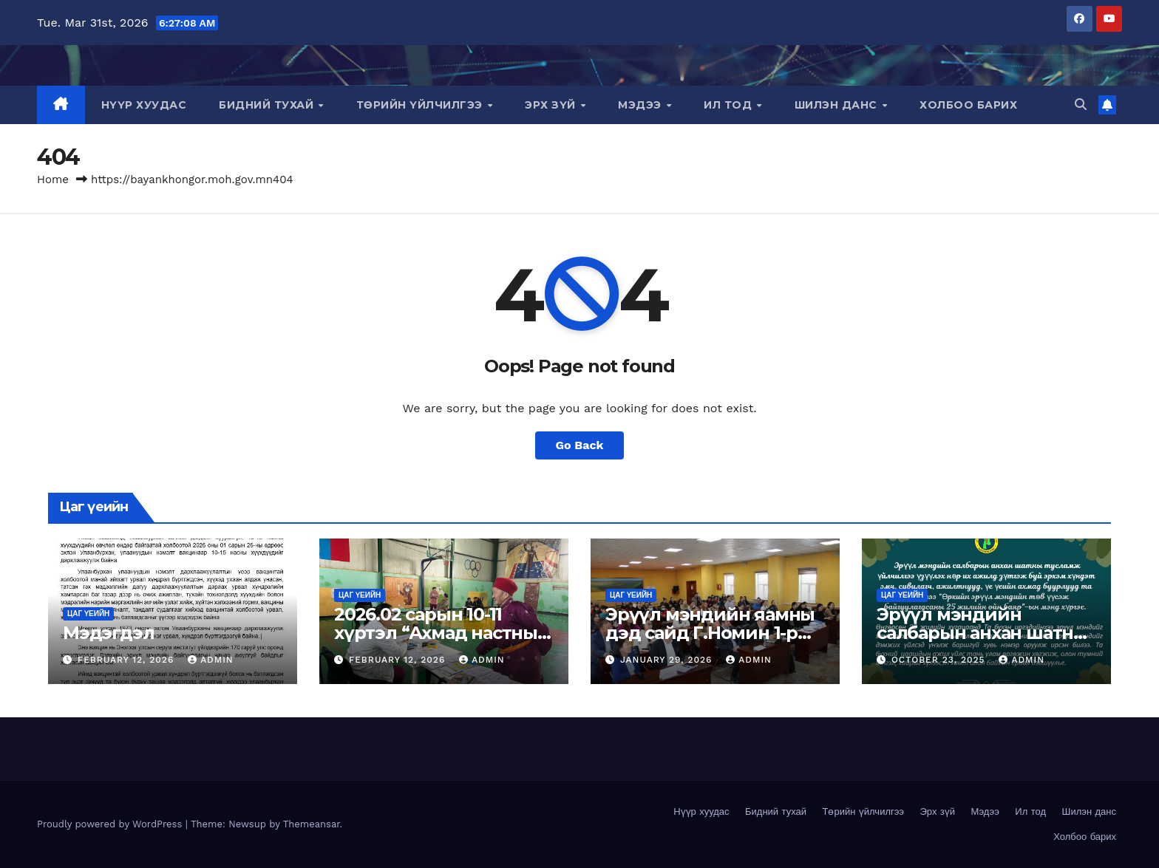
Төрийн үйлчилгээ (421, 105)
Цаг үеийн (88, 613)
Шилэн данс (838, 105)
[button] (1081, 105)
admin (211, 660)
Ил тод (729, 105)
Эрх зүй (552, 105)
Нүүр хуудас (144, 105)
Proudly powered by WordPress (111, 824)
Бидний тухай (268, 105)
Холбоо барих (968, 105)
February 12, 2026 (127, 660)
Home (53, 179)
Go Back (580, 445)
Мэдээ (641, 105)
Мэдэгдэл (108, 632)
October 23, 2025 (940, 660)
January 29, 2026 (668, 660)
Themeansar (311, 824)
